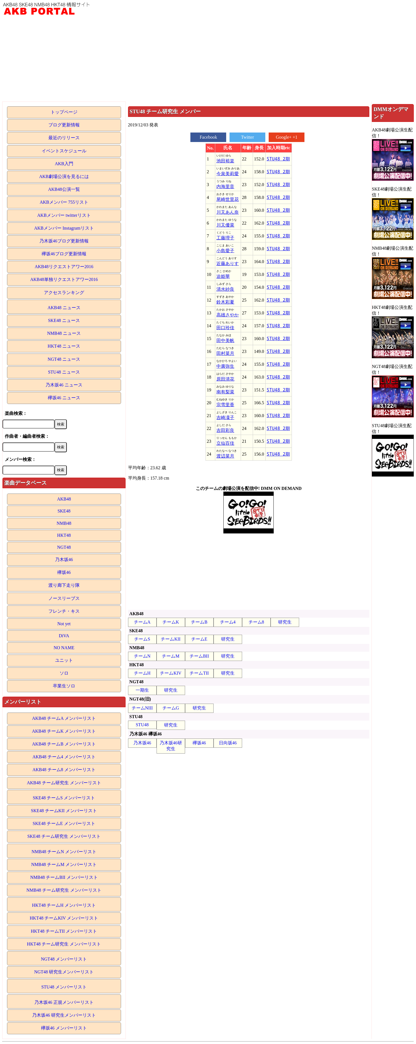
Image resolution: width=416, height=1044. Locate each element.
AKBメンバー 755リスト (64, 202)
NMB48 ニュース (64, 333)
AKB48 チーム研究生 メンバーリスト (64, 782)
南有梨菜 (225, 391)
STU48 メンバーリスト (64, 987)
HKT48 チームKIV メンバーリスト (64, 918)
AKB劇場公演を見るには (64, 176)
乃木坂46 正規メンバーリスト (64, 1002)
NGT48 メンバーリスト (64, 959)
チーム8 (256, 622)
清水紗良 (225, 289)
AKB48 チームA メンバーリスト (64, 718)
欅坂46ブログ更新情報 (64, 253)
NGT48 (64, 547)
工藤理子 (225, 237)
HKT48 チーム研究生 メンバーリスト (64, 944)
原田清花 (225, 379)
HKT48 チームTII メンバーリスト (64, 931)
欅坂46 (64, 572)
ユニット (64, 660)
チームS (142, 639)
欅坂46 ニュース (64, 397)
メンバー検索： (20, 459)
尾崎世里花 (227, 199)
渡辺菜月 (225, 456)
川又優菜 (225, 225)
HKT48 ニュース (64, 346)
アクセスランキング (64, 292)
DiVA (64, 635)
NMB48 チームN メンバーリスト (64, 851)
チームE (199, 639)
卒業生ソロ (64, 686)
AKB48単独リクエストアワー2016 (64, 279)
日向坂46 (228, 742)
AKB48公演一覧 (64, 189)
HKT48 (64, 535)
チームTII (199, 673)
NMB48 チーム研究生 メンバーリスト (64, 890)
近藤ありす (227, 263)
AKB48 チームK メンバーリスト (64, 731)
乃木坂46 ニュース (64, 385)
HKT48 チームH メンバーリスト (64, 905)
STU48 (142, 724)
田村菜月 (225, 353)
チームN (142, 656)
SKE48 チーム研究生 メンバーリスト (64, 836)
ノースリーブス (64, 598)
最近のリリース (64, 137)
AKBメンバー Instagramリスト (64, 228)
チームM (170, 656)
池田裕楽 (225, 160)
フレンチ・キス (64, 611)
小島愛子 (225, 250)
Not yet (64, 623)
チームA (142, 622)
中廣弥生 (225, 366)
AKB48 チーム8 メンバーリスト (64, 769)
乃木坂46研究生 (171, 745)
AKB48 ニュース (64, 307)
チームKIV (170, 673)
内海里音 (225, 186)
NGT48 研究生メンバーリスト (64, 972)
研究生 (285, 622)
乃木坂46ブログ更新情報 (64, 241)
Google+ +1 (286, 137)
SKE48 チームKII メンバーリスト (64, 810)
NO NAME (64, 647)
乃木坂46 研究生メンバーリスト (64, 1015)
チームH (142, 673)
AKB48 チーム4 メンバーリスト (64, 756)
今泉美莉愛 (227, 173)
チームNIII (142, 708)
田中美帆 (225, 340)
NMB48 (64, 523)
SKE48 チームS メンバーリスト (64, 797)
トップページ (64, 112)
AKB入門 (64, 163)
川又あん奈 (227, 212)
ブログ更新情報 (64, 124)
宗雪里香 (225, 404)
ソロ (64, 673)
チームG (170, 708)
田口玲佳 (225, 327)
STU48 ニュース (64, 372)
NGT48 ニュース (64, 359)
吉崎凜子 (225, 417)
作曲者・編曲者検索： (27, 436)
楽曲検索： (16, 413)
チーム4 (228, 622)
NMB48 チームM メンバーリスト (64, 864)
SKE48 (64, 511)
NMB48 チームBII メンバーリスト (64, 877)
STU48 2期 (278, 159)
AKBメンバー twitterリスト (64, 215)
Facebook (208, 137)
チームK (170, 622)
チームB (199, 622)
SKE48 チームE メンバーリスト (64, 823)
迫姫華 (223, 276)
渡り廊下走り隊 (64, 585)
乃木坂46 (64, 559)
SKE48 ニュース (64, 320)
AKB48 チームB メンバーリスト (64, 744)
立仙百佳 (225, 443)
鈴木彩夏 (225, 302)
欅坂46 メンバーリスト (64, 1028)
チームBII (199, 656)
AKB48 (64, 499)
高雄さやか (227, 314)
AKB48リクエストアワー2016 (64, 266)
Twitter (247, 137)
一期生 (142, 690)
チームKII (170, 639)
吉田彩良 (225, 430)
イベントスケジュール (64, 150)
